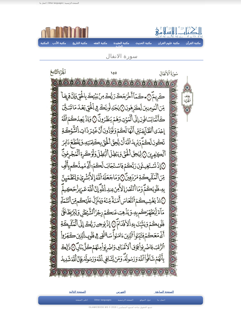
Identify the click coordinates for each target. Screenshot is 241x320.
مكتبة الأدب (59, 43)
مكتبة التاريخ (79, 43)
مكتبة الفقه (100, 43)
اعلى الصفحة (82, 300)
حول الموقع (145, 300)
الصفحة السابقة (164, 291)
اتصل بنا (43, 3)
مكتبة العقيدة (121, 43)
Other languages (55, 3)
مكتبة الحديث (143, 43)
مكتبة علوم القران (168, 43)
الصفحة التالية (77, 291)
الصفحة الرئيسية (72, 3)
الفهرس (121, 291)
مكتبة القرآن (193, 43)
